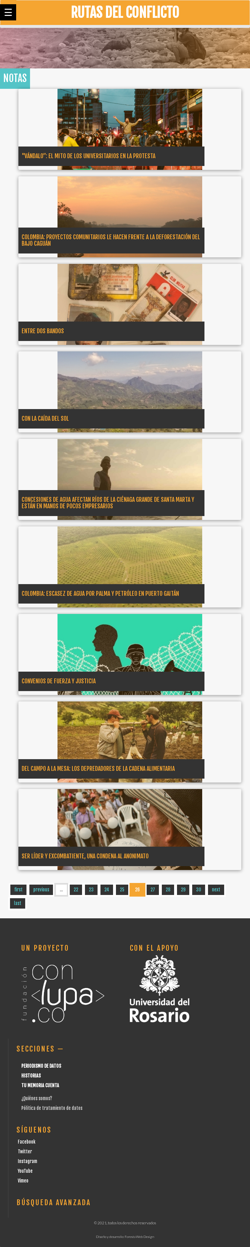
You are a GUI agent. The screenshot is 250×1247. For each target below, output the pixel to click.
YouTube (25, 1171)
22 (76, 889)
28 (168, 889)
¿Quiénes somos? (36, 1098)
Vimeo (23, 1180)
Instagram (27, 1161)
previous (41, 889)
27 (153, 889)
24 (106, 889)
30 (198, 889)
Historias (31, 1075)
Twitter (25, 1151)
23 (91, 889)
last (17, 903)
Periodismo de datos (41, 1066)
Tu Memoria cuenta (40, 1085)
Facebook (27, 1142)
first (18, 889)
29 (183, 889)
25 (122, 889)
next (216, 889)
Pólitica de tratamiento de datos (51, 1108)
